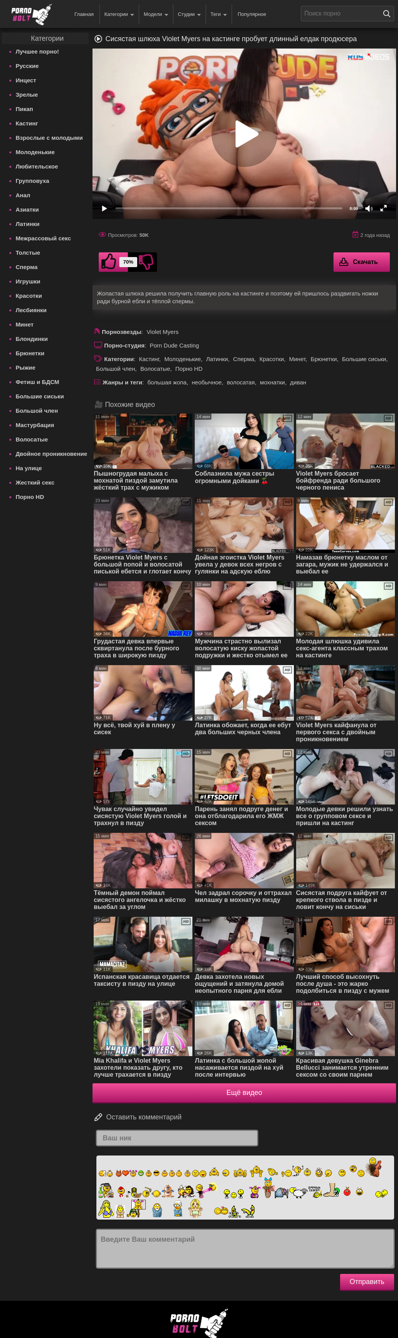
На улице (29, 468)
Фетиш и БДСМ (37, 382)
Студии (189, 14)
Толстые (28, 252)
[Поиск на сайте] (388, 13)
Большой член (37, 410)
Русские (27, 66)
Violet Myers (162, 331)
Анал (23, 195)
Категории (119, 14)
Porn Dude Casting (174, 345)
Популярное (251, 14)
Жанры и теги (122, 382)
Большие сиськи (40, 396)
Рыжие (25, 367)
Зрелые (27, 94)
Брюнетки (30, 353)
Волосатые (32, 439)
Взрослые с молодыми (49, 137)
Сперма (26, 267)
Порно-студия (124, 345)
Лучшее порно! (37, 51)
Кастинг (27, 123)
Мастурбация (35, 425)
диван (298, 382)
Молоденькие (35, 152)
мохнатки (272, 382)
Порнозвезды (121, 331)
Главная (83, 14)
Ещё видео (244, 1092)
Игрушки (28, 281)
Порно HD (30, 496)
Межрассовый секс (43, 238)
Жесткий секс (35, 482)
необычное (207, 382)
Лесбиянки (31, 310)
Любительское (37, 166)
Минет (24, 324)
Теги (219, 14)
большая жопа (167, 382)
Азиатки (27, 209)
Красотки (29, 295)
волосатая (241, 382)
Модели (156, 14)
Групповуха (32, 180)
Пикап (24, 109)
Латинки (28, 224)
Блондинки (32, 338)
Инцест (26, 80)
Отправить (367, 1282)
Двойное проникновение (51, 453)
